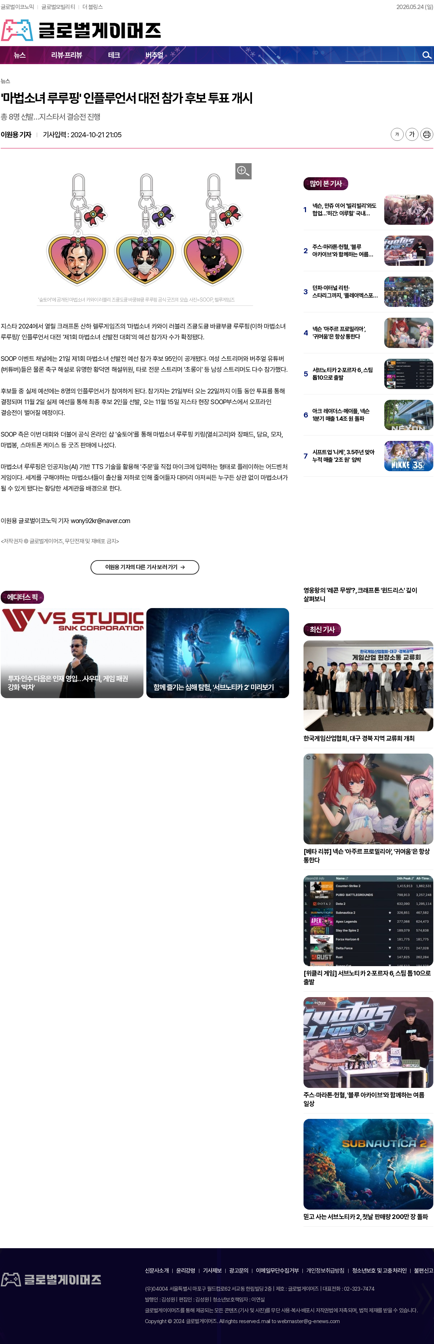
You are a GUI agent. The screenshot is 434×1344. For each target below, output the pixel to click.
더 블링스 (93, 7)
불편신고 (423, 1270)
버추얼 (154, 55)
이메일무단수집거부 (277, 1270)
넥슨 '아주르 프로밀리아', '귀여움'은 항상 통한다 (339, 333)
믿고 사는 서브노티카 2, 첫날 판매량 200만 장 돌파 (366, 1216)
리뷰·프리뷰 (66, 55)
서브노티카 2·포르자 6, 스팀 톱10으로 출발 (343, 374)
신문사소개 (157, 1270)
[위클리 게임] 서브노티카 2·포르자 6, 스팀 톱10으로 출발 (367, 977)
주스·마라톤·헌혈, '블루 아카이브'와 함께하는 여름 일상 (340, 251)
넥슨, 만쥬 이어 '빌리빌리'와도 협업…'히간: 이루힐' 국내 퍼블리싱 (345, 209)
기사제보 (212, 1270)
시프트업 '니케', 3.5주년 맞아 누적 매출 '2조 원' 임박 (344, 456)
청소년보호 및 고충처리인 (379, 1270)
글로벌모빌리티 (58, 7)
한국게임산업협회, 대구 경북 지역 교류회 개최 (359, 738)
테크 (114, 55)
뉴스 (19, 55)
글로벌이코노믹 (17, 7)
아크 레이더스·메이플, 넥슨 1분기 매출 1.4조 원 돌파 (341, 415)
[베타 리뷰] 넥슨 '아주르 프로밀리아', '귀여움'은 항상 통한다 (367, 856)
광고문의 (238, 1270)
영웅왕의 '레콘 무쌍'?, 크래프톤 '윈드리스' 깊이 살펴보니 (360, 594)
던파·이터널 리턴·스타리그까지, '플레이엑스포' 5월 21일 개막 (343, 292)
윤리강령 (185, 1270)
